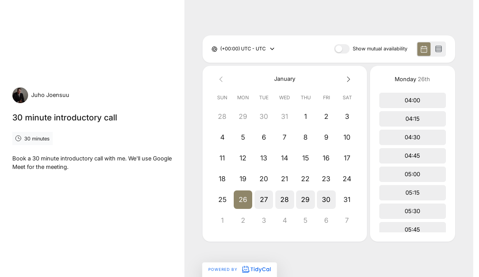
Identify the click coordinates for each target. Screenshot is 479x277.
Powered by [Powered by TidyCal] (239, 269)
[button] (243, 199)
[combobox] (220, 49)
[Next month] (347, 79)
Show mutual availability (380, 49)
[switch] (342, 48)
